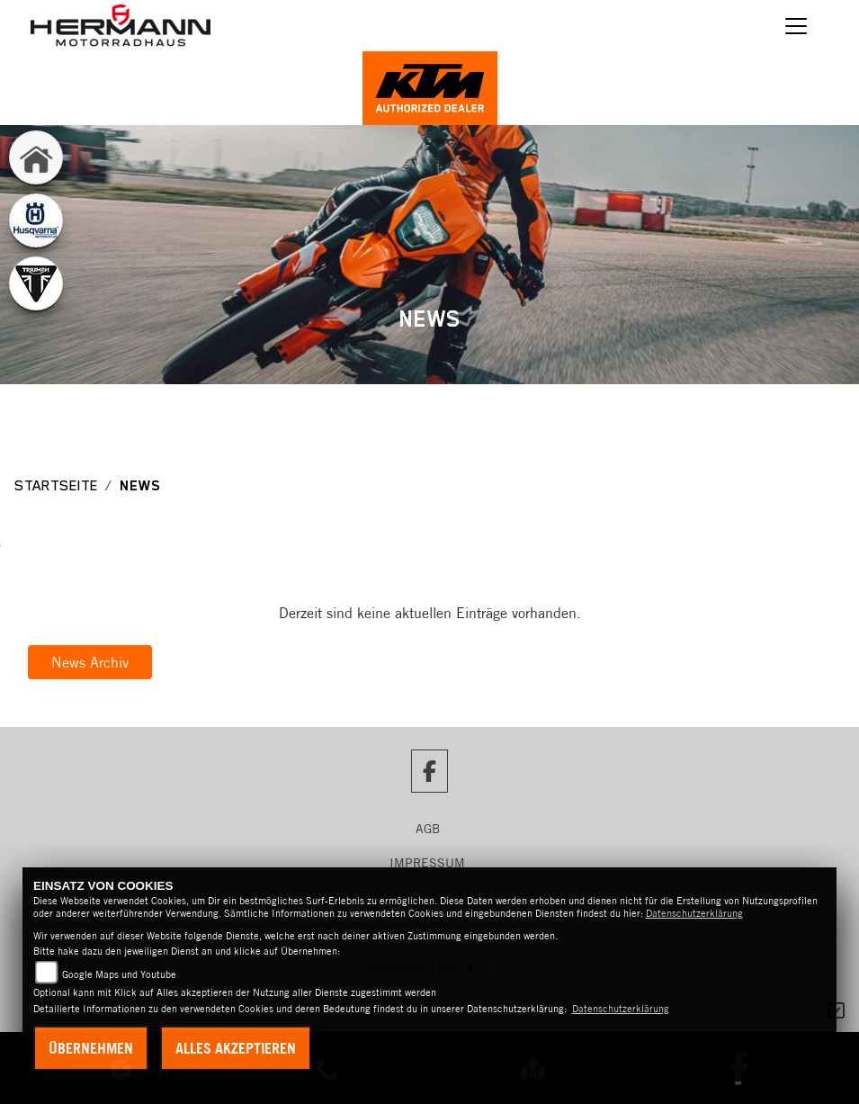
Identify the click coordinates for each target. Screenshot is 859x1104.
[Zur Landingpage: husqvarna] (36, 220)
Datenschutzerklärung (694, 913)
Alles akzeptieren (235, 1048)
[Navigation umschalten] (796, 26)
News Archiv (90, 662)
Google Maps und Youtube (119, 974)
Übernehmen (91, 1048)
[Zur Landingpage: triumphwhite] (36, 283)
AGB (428, 829)
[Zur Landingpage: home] (36, 157)
